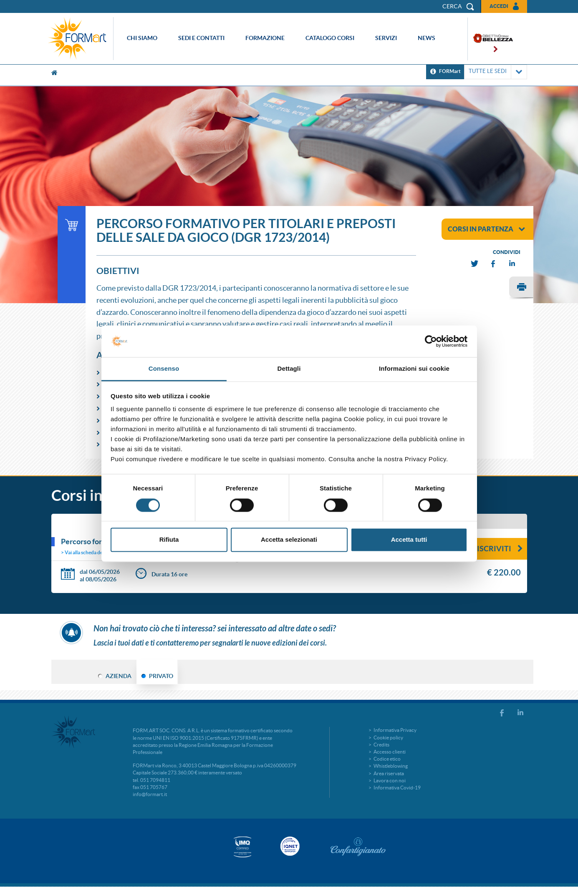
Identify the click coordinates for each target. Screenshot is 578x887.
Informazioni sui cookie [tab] (414, 368)
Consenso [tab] (164, 368)
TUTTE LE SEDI (495, 72)
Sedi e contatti (201, 38)
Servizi (386, 38)
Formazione (265, 38)
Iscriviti (500, 548)
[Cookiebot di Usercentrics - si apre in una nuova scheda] (430, 341)
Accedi (499, 6)
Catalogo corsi (329, 38)
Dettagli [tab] (289, 368)
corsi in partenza (486, 229)
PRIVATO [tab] (161, 676)
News (426, 38)
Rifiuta (169, 539)
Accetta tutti (409, 539)
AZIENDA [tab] (118, 676)
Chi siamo (142, 38)
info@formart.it (150, 794)
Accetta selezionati (289, 539)
